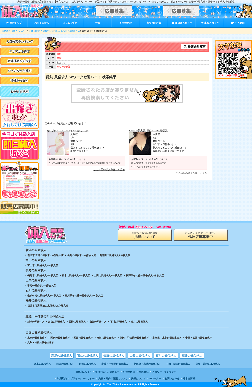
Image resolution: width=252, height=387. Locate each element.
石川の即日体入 (118, 321)
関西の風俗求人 (64, 363)
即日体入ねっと (182, 22)
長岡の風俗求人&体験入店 (81, 255)
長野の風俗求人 (113, 355)
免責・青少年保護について (112, 378)
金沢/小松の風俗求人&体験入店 (44, 295)
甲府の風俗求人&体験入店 (41, 285)
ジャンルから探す (19, 70)
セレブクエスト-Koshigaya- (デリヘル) (67, 130)
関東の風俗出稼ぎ (60, 337)
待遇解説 (143, 371)
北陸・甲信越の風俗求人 (115, 363)
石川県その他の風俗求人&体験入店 (84, 295)
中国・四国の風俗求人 (178, 363)
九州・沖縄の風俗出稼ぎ (40, 342)
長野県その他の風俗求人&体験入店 (145, 275)
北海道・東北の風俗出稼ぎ (167, 337)
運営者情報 (189, 378)
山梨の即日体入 (97, 321)
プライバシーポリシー (82, 378)
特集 (97, 22)
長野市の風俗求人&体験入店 (42, 275)
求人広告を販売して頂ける (200, 235)
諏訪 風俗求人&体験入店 (67, 31)
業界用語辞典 (154, 22)
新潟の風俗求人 (61, 355)
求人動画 (238, 22)
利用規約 (62, 378)
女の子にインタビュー (107, 371)
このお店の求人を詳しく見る (109, 169)
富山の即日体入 (56, 321)
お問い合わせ (172, 378)
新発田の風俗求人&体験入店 (114, 255)
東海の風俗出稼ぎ (106, 337)
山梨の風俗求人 (139, 355)
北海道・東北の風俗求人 (147, 363)
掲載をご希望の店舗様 (145, 235)
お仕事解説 (126, 22)
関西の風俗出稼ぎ (83, 337)
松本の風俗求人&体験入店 (76, 275)
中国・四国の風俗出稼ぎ (198, 337)
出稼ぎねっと (210, 22)
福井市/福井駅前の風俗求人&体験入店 (48, 305)
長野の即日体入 (77, 321)
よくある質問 (70, 22)
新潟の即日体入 (35, 321)
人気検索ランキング (19, 41)
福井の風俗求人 (192, 355)
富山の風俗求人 (87, 355)
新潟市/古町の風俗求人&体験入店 (45, 255)
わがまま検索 (41, 22)
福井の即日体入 (139, 321)
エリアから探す (19, 51)
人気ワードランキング (164, 371)
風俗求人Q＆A (83, 371)
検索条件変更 (194, 46)
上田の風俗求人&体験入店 (108, 275)
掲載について (138, 378)
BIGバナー (155, 378)
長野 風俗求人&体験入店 (41, 31)
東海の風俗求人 (87, 363)
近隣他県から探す (19, 61)
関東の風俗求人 (42, 363)
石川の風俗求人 (166, 355)
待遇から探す (19, 80)
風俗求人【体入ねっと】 (14, 31)
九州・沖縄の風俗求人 (208, 363)
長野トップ (14, 22)
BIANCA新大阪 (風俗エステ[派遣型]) (148, 130)
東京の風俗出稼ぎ (37, 337)
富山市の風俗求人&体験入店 (42, 265)
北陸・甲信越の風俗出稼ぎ (134, 337)
